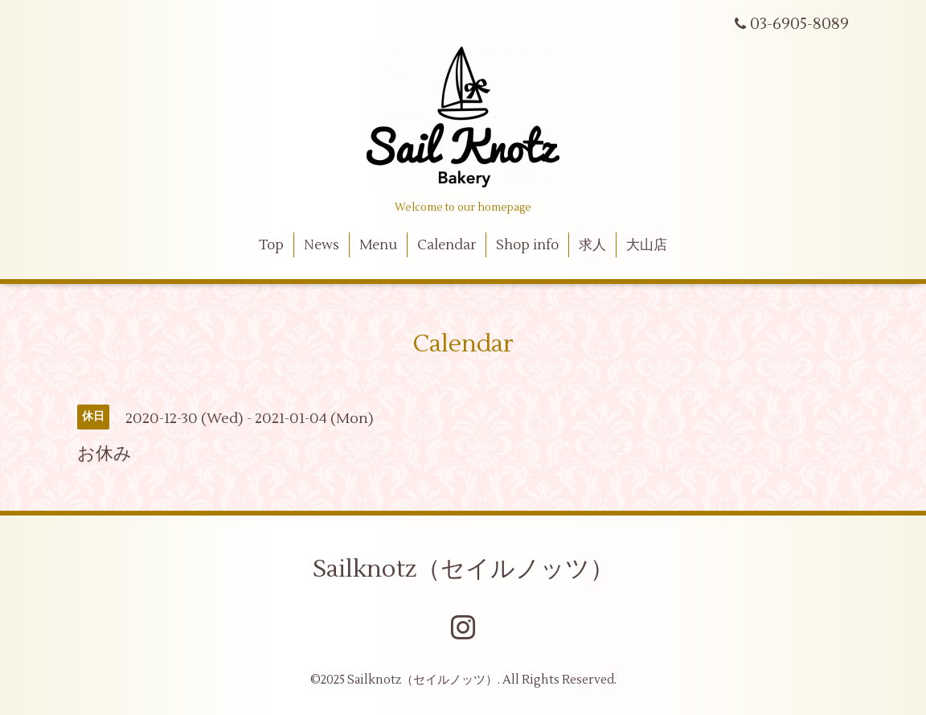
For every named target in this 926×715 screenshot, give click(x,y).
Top (271, 245)
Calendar (447, 245)
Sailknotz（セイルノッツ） (463, 569)
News (321, 245)
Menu (378, 245)
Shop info (527, 245)
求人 (592, 245)
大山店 (646, 245)
